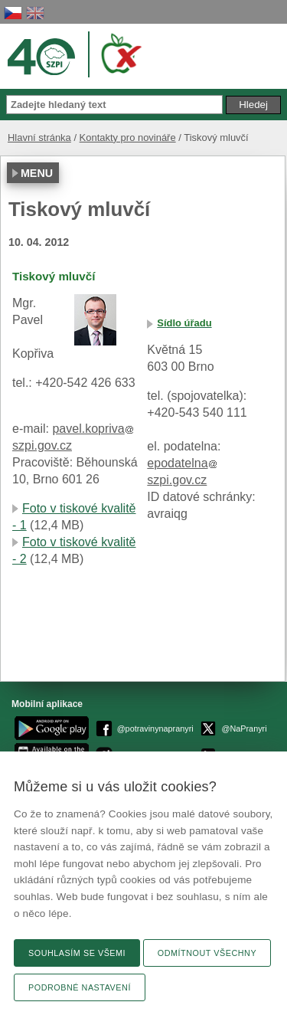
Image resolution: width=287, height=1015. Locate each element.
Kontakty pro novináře (128, 137)
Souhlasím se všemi (77, 953)
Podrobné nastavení (79, 987)
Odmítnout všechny (207, 953)
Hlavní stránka (39, 137)
